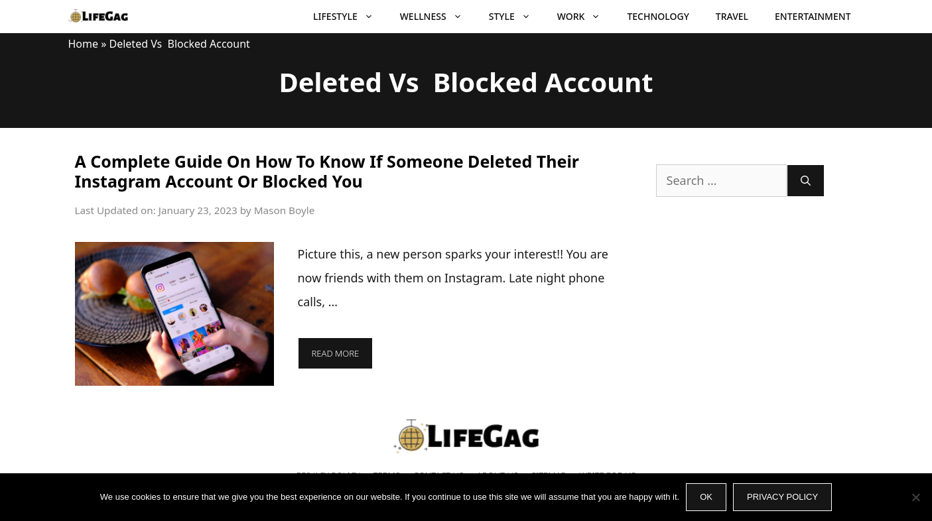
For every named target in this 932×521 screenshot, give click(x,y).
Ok (706, 497)
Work (585, 16)
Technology (658, 16)
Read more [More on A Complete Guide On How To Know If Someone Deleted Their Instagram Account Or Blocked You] (336, 353)
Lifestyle (350, 16)
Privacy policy (782, 497)
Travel (732, 16)
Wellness (438, 16)
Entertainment (812, 16)
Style (516, 16)
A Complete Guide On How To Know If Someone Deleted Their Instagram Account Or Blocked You (327, 171)
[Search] (806, 180)
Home (83, 43)
